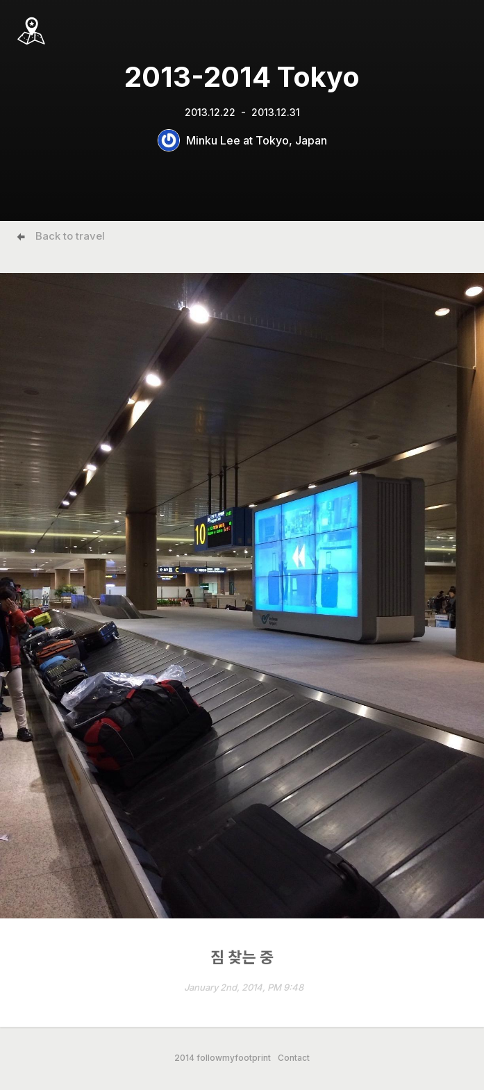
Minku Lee (213, 140)
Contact (294, 1058)
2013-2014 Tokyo (242, 77)
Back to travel (70, 235)
